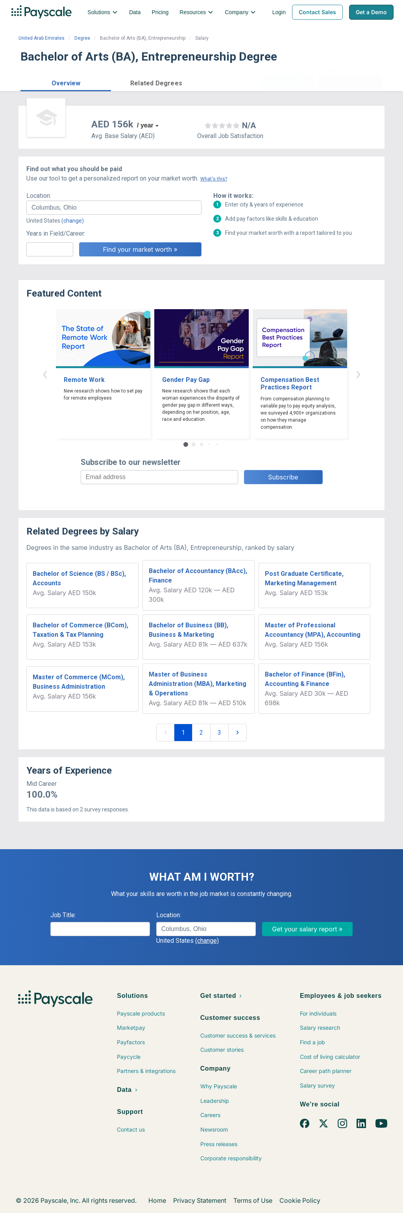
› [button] (358, 373)
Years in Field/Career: (55, 233)
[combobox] (114, 208)
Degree (82, 38)
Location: (38, 195)
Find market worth (350, 82)
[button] (65, 82)
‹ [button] (45, 373)
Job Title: (63, 915)
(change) (72, 221)
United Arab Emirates (41, 38)
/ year (145, 125)
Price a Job (288, 82)
